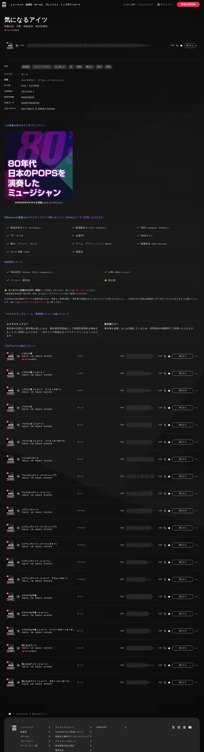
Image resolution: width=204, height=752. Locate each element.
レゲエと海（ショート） (35, 333)
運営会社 (59, 711)
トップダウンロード (70, 4)
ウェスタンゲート (32, 419)
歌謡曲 (26, 67)
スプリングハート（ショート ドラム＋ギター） (47, 539)
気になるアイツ (30, 606)
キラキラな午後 (30, 556)
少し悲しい (60, 67)
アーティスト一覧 (29, 707)
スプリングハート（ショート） (38, 522)
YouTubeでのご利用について (33, 263)
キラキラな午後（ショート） (37, 574)
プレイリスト (52, 4)
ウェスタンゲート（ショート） (38, 453)
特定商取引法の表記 (64, 707)
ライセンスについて (145, 5)
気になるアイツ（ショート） (37, 625)
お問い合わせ (80, 251)
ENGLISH (101, 688)
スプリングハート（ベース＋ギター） (42, 505)
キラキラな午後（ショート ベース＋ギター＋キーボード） (49, 591)
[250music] (4, 4)
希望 (108, 67)
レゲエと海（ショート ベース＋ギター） (44, 350)
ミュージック (17, 4)
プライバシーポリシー (65, 702)
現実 (79, 67)
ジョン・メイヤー (42, 67)
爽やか (89, 67)
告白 (99, 67)
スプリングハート (32, 471)
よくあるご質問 (129, 5)
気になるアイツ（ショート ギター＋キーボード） (49, 642)
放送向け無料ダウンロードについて (72, 698)
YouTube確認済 (11, 30)
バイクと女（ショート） (35, 385)
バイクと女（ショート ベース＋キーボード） (46, 402)
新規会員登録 (188, 4)
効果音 (29, 4)
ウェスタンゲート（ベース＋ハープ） (42, 436)
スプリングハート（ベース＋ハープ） (42, 488)
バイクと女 (28, 367)
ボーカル (38, 4)
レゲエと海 (28, 314)
